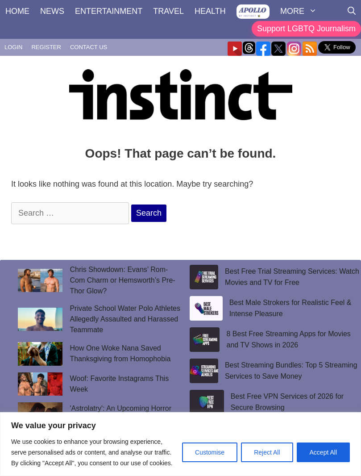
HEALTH (210, 11)
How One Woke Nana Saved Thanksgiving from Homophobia (120, 353)
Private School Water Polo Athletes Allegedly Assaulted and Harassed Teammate (125, 319)
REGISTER (46, 47)
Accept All (323, 452)
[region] (180, 444)
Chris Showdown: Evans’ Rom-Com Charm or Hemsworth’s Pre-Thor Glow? (122, 280)
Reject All (267, 452)
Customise (209, 452)
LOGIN (13, 47)
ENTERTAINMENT (108, 11)
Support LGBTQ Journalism (306, 28)
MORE (301, 11)
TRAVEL (168, 11)
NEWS (52, 11)
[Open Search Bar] (351, 11)
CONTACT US (88, 47)
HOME (17, 11)
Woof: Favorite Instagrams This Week (119, 384)
